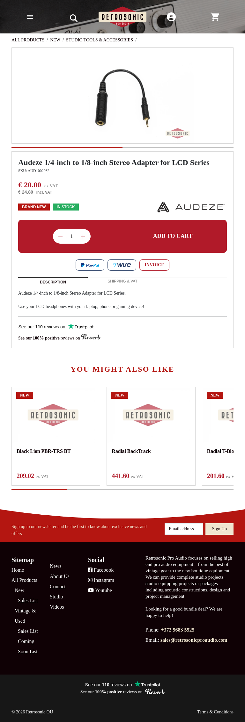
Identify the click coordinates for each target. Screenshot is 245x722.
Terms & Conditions (215, 712)
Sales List (28, 600)
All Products (27, 40)
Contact (58, 586)
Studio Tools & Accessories (99, 40)
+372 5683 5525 (177, 630)
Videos (57, 607)
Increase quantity (83, 237)
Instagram (101, 580)
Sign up (219, 528)
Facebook (101, 570)
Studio (56, 596)
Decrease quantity (60, 237)
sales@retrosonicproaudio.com (193, 640)
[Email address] (184, 529)
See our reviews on (59, 337)
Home (17, 570)
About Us (60, 576)
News (55, 566)
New (55, 40)
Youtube (100, 590)
